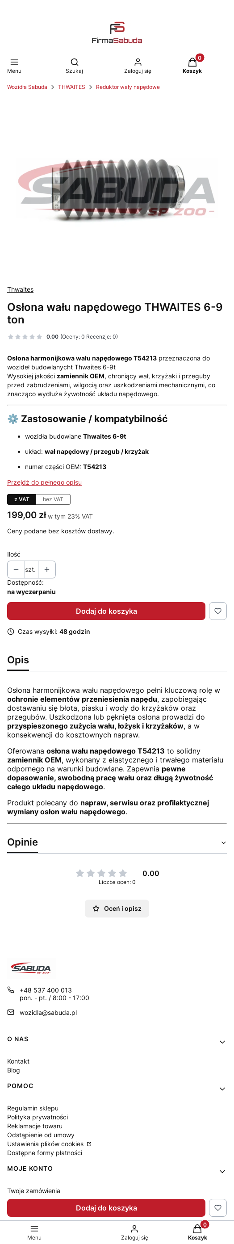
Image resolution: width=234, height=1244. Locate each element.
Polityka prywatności (37, 1117)
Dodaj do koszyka (106, 611)
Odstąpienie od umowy (41, 1135)
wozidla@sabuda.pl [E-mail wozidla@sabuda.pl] (48, 1012)
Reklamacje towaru (35, 1126)
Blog (13, 1070)
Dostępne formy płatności (44, 1152)
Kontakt (18, 1061)
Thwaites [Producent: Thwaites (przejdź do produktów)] (20, 289)
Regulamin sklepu (32, 1108)
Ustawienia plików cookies (46, 1144)
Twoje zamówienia (33, 1190)
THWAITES (71, 87)
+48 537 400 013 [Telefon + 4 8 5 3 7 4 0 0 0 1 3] (46, 990)
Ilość (14, 554)
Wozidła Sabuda (27, 87)
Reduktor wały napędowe (128, 87)
